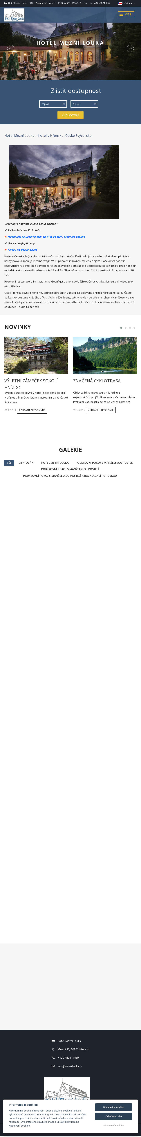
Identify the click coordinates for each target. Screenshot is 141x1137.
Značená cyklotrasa (97, 381)
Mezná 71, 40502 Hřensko (74, 1050)
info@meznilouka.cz (42, 3)
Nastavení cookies (114, 1125)
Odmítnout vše (114, 1116)
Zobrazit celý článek (32, 410)
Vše (40, 463)
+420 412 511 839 (102, 3)
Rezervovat (70, 115)
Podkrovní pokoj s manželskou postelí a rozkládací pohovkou (70, 476)
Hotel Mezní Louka (88, 463)
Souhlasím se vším (113, 1107)
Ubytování (58, 463)
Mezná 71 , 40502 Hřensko (72, 3)
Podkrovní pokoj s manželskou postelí (36, 469)
